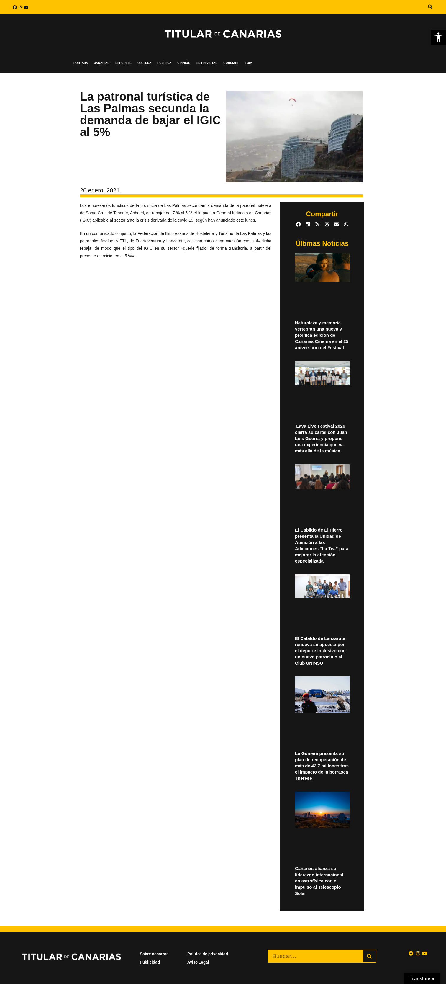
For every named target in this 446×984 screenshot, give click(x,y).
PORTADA (80, 63)
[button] (430, 7)
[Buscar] (369, 956)
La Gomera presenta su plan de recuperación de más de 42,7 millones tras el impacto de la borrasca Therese (322, 766)
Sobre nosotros (154, 954)
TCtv (248, 63)
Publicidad (150, 962)
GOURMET (231, 63)
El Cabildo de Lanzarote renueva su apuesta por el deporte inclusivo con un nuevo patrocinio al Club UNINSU (320, 651)
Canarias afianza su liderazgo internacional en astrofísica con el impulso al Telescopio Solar (319, 881)
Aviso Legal (198, 962)
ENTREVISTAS (206, 63)
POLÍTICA (164, 63)
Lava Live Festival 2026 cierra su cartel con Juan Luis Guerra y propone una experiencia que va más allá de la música (321, 438)
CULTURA (144, 63)
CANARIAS (101, 63)
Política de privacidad (207, 954)
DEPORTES (123, 63)
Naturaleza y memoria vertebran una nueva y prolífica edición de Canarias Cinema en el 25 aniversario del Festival (321, 335)
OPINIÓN (184, 63)
